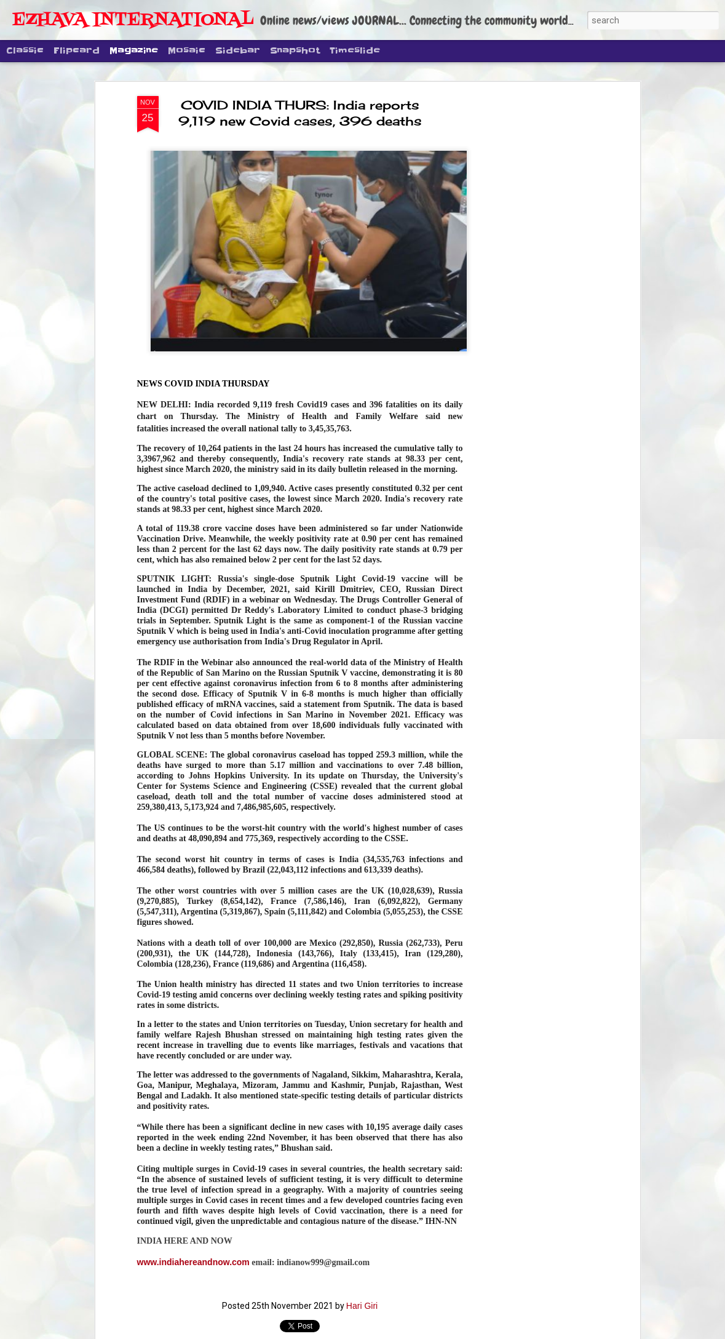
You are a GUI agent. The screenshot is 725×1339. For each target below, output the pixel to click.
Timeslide (355, 50)
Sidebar (237, 50)
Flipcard (76, 50)
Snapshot (295, 50)
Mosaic (186, 50)
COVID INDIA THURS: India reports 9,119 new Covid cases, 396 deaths (300, 113)
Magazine (133, 50)
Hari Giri (362, 1306)
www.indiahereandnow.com (193, 1262)
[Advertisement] (530, 289)
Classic (25, 50)
